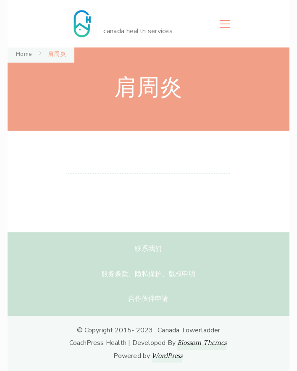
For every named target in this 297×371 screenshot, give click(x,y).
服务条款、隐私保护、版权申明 (148, 274)
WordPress (167, 356)
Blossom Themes (201, 343)
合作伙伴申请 (148, 298)
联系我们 (148, 248)
